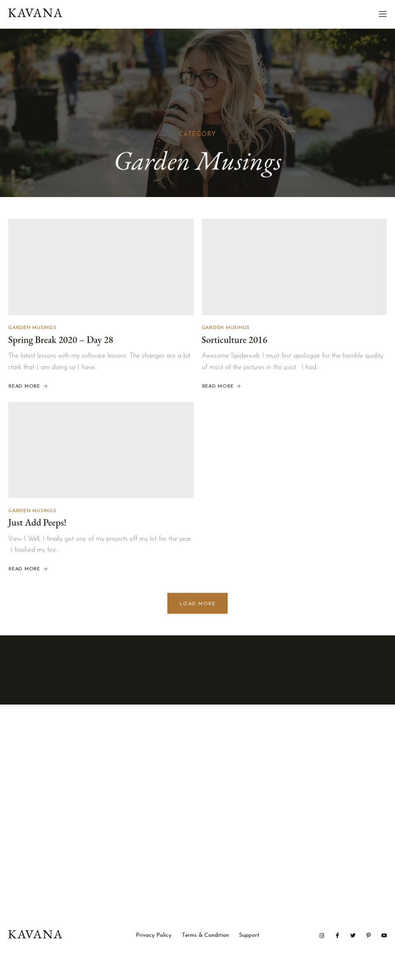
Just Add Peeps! (37, 523)
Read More (28, 387)
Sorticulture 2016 (234, 340)
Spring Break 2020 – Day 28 (60, 340)
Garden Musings (32, 328)
